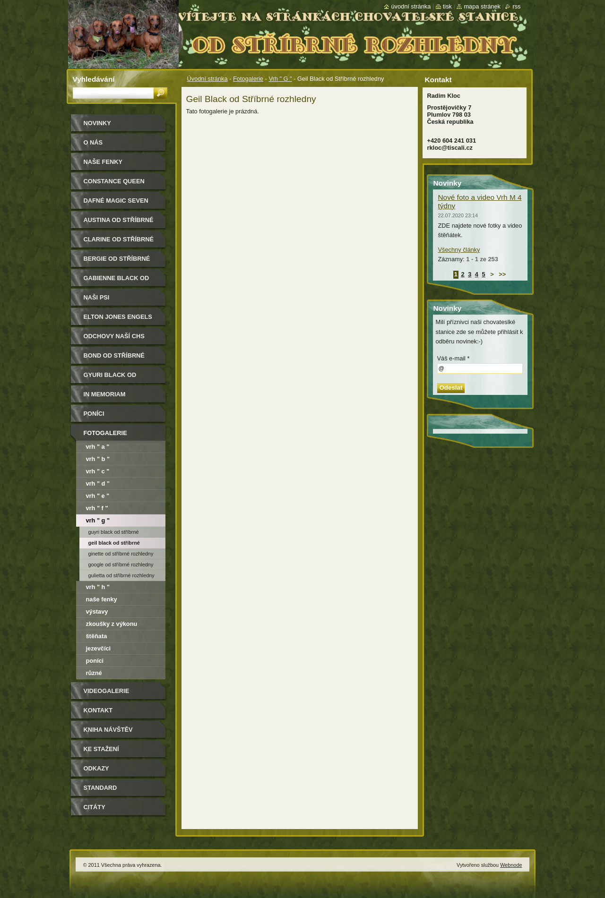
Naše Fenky (103, 161)
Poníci (94, 413)
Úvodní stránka (207, 78)
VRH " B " (98, 458)
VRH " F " (97, 508)
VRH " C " (98, 471)
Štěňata (96, 636)
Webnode (511, 865)
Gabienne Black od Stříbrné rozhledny (119, 281)
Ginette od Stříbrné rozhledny (121, 553)
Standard (100, 787)
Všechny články (459, 249)
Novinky (97, 123)
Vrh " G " (280, 78)
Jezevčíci (98, 648)
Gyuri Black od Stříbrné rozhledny (119, 378)
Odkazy (96, 768)
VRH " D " (98, 483)
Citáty (94, 807)
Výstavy (97, 611)
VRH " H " (98, 586)
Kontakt (98, 710)
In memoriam (105, 394)
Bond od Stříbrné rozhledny (114, 359)
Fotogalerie (248, 78)
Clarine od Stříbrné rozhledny (119, 242)
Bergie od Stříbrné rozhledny (117, 262)
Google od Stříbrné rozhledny (121, 564)
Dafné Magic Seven (116, 200)
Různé (94, 672)
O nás (93, 142)
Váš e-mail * (453, 358)
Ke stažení (101, 749)
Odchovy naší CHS (114, 336)
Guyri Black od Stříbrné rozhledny (113, 533)
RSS (516, 6)
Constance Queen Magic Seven (114, 184)
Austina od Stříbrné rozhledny (119, 223)
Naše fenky (101, 599)
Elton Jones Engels (118, 316)
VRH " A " (98, 446)
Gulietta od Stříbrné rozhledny (121, 575)
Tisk (447, 6)
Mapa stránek (482, 6)
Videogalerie (107, 690)
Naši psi (97, 297)
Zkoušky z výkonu (112, 623)
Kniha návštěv (108, 729)
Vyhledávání (94, 79)
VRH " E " (98, 495)
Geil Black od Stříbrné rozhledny (114, 544)
